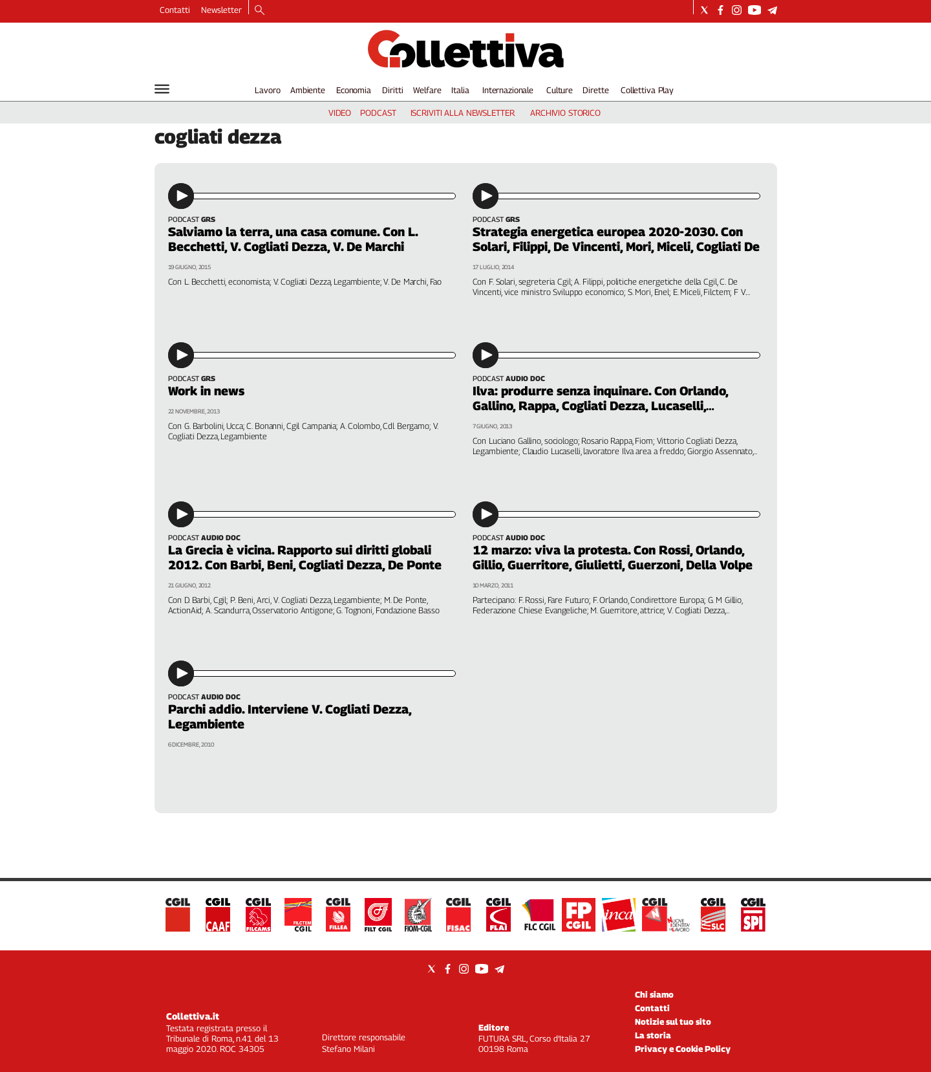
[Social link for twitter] (704, 10)
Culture (559, 90)
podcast (378, 112)
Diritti (392, 90)
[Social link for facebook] (720, 10)
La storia (653, 1035)
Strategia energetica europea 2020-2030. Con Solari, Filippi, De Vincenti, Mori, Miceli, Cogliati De (616, 239)
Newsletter (221, 10)
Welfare (427, 90)
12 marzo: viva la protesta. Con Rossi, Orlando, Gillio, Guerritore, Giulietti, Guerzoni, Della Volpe (613, 557)
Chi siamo (654, 994)
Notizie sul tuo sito (673, 1021)
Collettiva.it (192, 1016)
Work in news (206, 391)
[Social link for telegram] (772, 10)
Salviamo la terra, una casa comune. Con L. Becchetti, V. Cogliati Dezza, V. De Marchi (293, 239)
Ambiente (307, 90)
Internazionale (507, 90)
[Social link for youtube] (754, 10)
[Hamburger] (162, 89)
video (339, 112)
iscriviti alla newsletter (463, 112)
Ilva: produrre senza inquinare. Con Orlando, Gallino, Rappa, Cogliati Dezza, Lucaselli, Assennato (600, 406)
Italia (460, 90)
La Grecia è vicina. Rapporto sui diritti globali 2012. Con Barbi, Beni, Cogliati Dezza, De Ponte (305, 557)
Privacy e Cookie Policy (683, 1049)
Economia (353, 90)
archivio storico (565, 112)
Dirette (595, 90)
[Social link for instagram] (737, 10)
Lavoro (267, 90)
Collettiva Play (647, 90)
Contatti (175, 10)
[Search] (259, 11)
